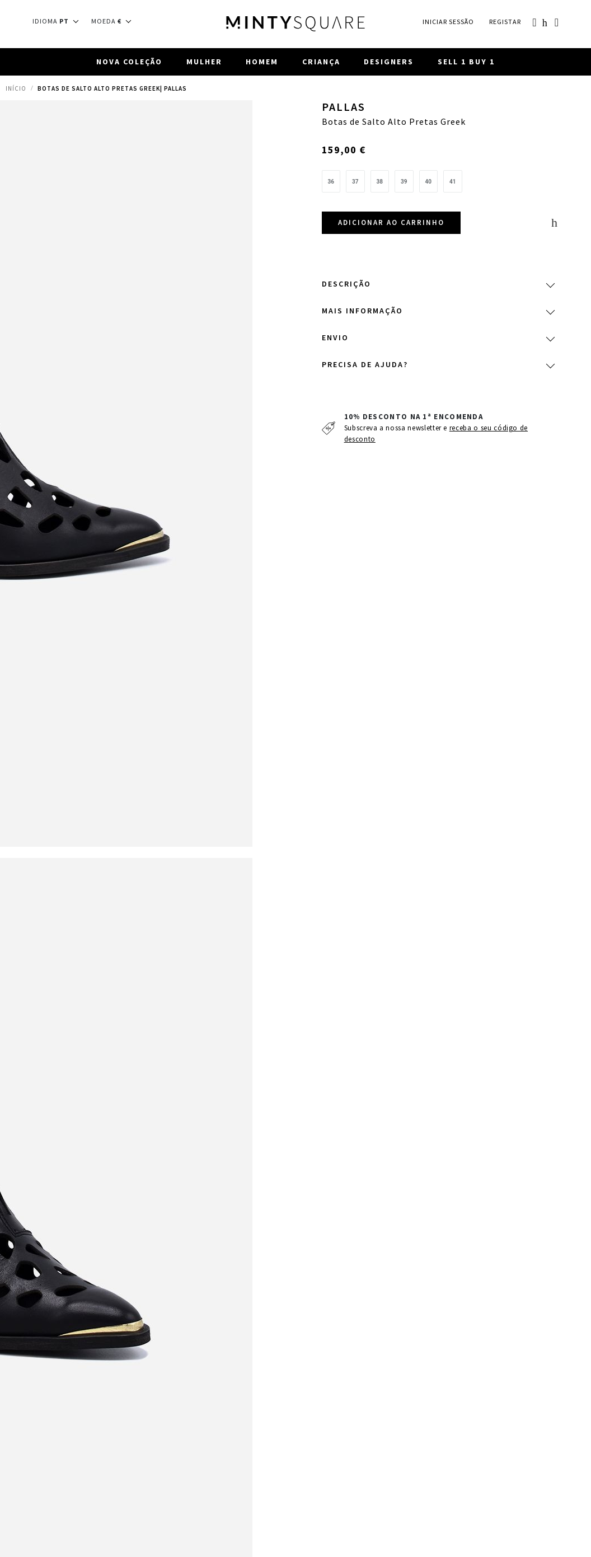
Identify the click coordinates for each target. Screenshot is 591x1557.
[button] (59, 21)
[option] (331, 181)
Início (16, 88)
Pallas (343, 107)
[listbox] (438, 184)
